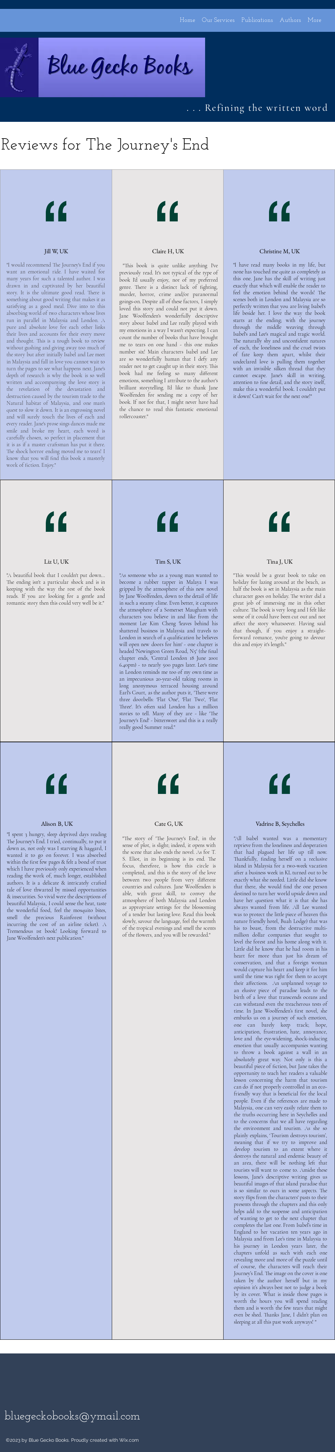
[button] (314, 20)
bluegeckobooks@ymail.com (72, 1417)
